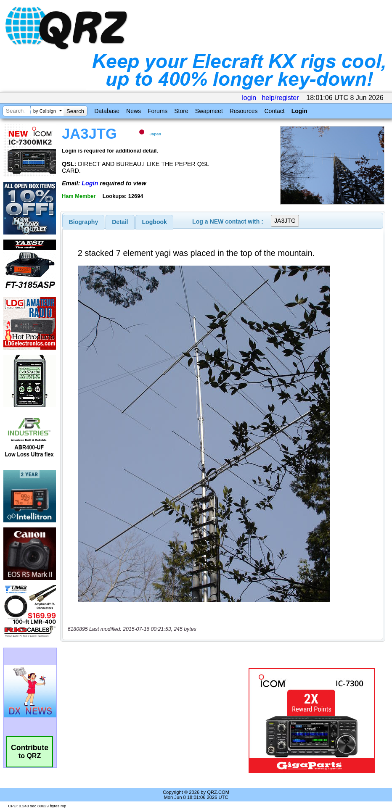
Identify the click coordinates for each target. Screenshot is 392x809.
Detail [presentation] (120, 222)
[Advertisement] (156, 721)
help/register (280, 97)
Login (299, 111)
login (249, 97)
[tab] (84, 222)
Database (106, 111)
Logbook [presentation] (154, 222)
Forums (157, 111)
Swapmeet (209, 111)
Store (181, 111)
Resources (244, 111)
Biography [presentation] (83, 222)
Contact (274, 111)
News (133, 111)
